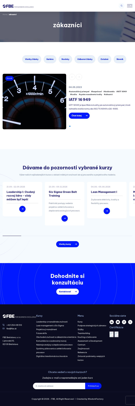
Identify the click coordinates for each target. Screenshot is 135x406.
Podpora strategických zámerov (92, 325)
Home (5, 14)
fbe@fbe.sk (11, 328)
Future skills (41, 333)
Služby (81, 329)
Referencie (82, 352)
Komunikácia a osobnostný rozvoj (51, 341)
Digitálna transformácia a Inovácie (52, 356)
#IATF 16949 (121, 92)
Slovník (120, 59)
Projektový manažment (46, 329)
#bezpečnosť (96, 92)
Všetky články (31, 59)
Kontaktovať (65, 291)
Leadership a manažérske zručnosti (52, 322)
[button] (69, 126)
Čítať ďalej (77, 115)
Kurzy (80, 322)
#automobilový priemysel (79, 92)
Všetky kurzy (65, 244)
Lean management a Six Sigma (50, 325)
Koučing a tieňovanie (87, 337)
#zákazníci (108, 94)
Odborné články (84, 59)
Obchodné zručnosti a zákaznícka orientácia (56, 337)
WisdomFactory (95, 399)
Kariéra (50, 59)
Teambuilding (84, 333)
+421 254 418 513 (14, 325)
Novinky (65, 59)
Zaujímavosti (84, 348)
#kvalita (73, 94)
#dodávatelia (109, 92)
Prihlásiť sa (93, 386)
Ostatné (104, 59)
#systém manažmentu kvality (90, 94)
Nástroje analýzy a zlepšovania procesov (54, 345)
